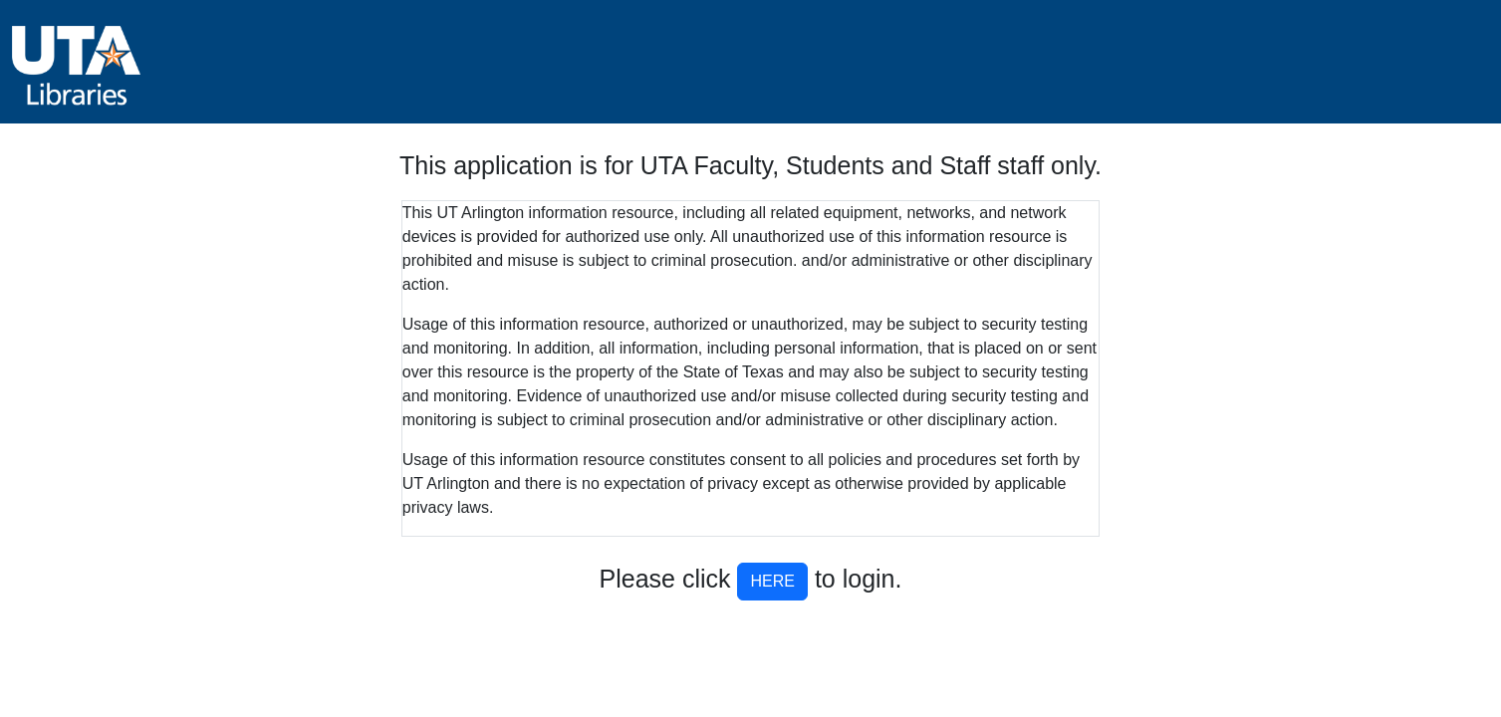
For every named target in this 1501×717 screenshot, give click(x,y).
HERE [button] (772, 581)
